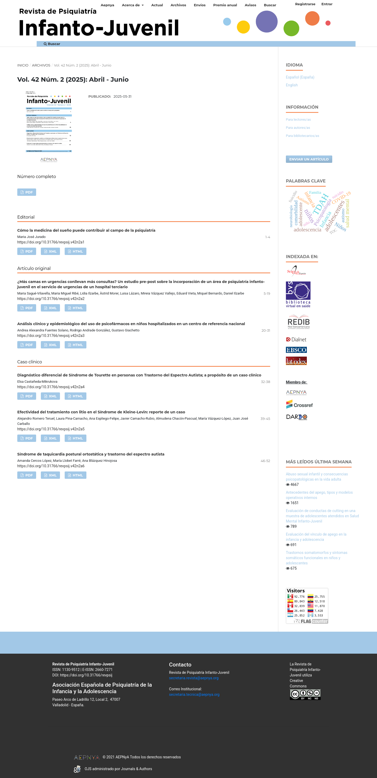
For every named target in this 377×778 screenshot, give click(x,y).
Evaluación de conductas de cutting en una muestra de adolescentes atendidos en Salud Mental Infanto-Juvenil (322, 516)
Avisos (250, 5)
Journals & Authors (136, 769)
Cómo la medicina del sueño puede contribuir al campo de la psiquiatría (86, 230)
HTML (77, 251)
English (292, 85)
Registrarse (305, 4)
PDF (28, 192)
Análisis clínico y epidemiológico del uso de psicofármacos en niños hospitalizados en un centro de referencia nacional (131, 323)
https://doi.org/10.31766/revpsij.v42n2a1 (51, 242)
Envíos (200, 5)
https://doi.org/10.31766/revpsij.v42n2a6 (51, 466)
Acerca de (131, 5)
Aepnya (107, 5)
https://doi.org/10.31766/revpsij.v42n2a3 (51, 336)
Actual (157, 5)
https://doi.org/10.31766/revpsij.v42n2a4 (51, 387)
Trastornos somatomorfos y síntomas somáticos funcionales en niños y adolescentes (316, 558)
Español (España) (300, 77)
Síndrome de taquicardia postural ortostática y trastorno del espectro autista (90, 454)
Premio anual (225, 5)
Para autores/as (298, 128)
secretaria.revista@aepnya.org (194, 678)
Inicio (23, 65)
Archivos (178, 5)
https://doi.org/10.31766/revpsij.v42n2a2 (51, 299)
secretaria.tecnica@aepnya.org (194, 694)
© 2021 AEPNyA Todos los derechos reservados (127, 757)
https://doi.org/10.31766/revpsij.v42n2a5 (51, 429)
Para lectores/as (298, 119)
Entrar (326, 4)
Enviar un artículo (309, 159)
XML (52, 251)
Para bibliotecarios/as (302, 136)
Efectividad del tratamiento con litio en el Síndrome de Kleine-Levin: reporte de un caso (101, 412)
